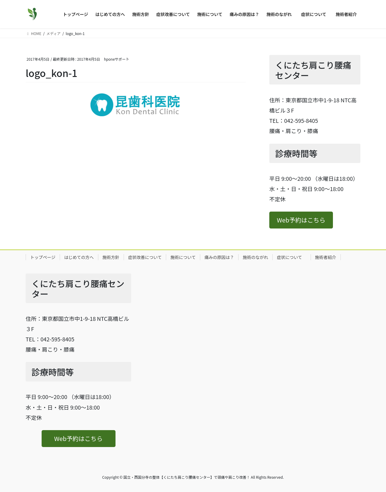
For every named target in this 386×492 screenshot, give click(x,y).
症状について (291, 257)
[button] (301, 220)
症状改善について (145, 257)
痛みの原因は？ (219, 257)
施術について (183, 257)
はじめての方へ (79, 257)
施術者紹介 (325, 257)
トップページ (42, 257)
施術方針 (111, 257)
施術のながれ (255, 257)
